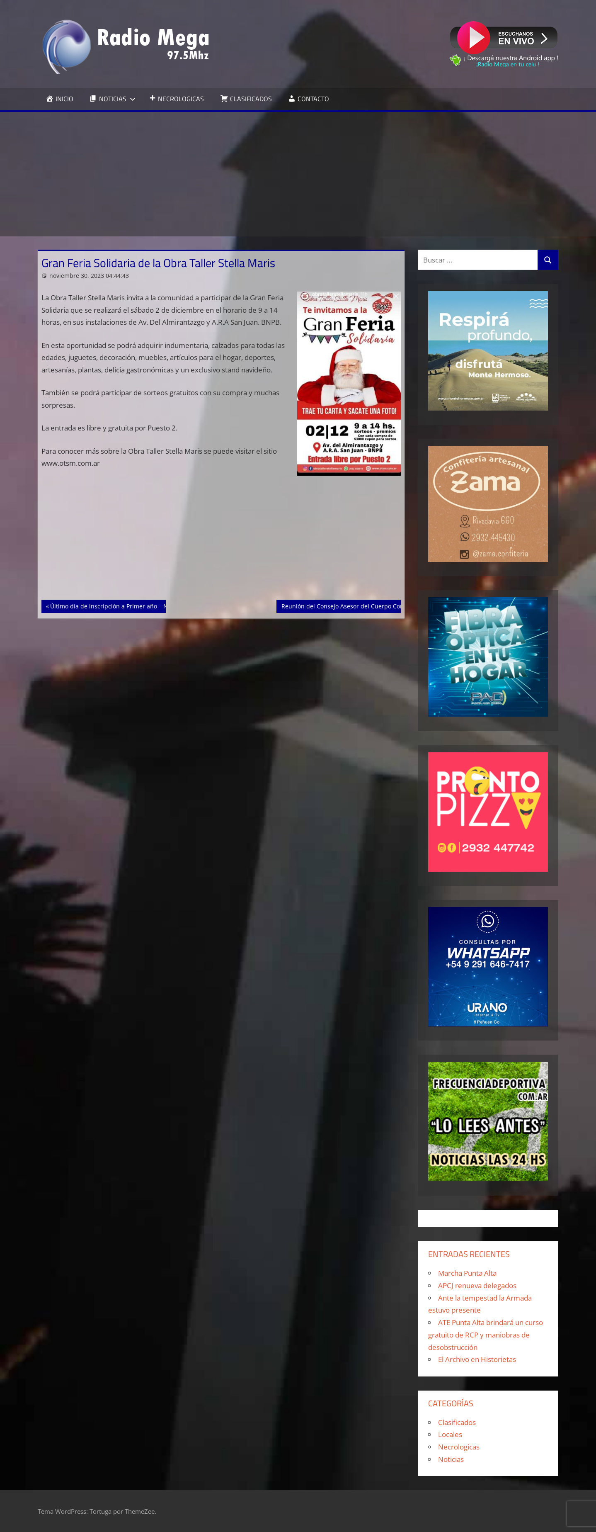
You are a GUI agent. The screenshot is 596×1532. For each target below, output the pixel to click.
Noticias (451, 1459)
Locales (450, 1434)
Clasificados (457, 1422)
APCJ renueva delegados (477, 1285)
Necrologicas (459, 1447)
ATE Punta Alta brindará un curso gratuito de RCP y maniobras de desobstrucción (485, 1335)
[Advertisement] (298, 174)
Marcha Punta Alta (467, 1273)
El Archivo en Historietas (477, 1359)
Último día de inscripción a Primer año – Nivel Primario (126, 605)
